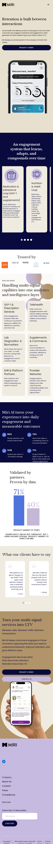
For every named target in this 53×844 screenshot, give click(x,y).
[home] (8, 4)
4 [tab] (31, 240)
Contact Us (26, 679)
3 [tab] (28, 240)
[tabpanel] (36, 199)
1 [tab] (22, 240)
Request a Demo (26, 47)
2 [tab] (25, 240)
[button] (48, 4)
